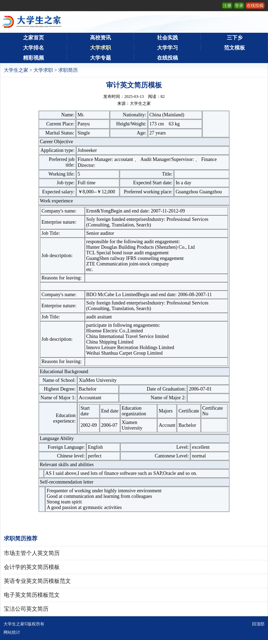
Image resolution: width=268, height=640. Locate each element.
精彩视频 (33, 58)
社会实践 (167, 37)
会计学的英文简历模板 (32, 567)
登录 (239, 5)
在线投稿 (255, 5)
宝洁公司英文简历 (26, 609)
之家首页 (33, 37)
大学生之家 (16, 70)
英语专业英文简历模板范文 (37, 581)
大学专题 (100, 58)
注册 (227, 5)
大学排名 (33, 48)
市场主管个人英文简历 (32, 553)
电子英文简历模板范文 (32, 595)
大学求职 (100, 48)
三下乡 (235, 37)
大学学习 (167, 48)
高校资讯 (100, 37)
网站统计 (11, 632)
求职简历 (68, 70)
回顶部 (258, 624)
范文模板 (234, 48)
